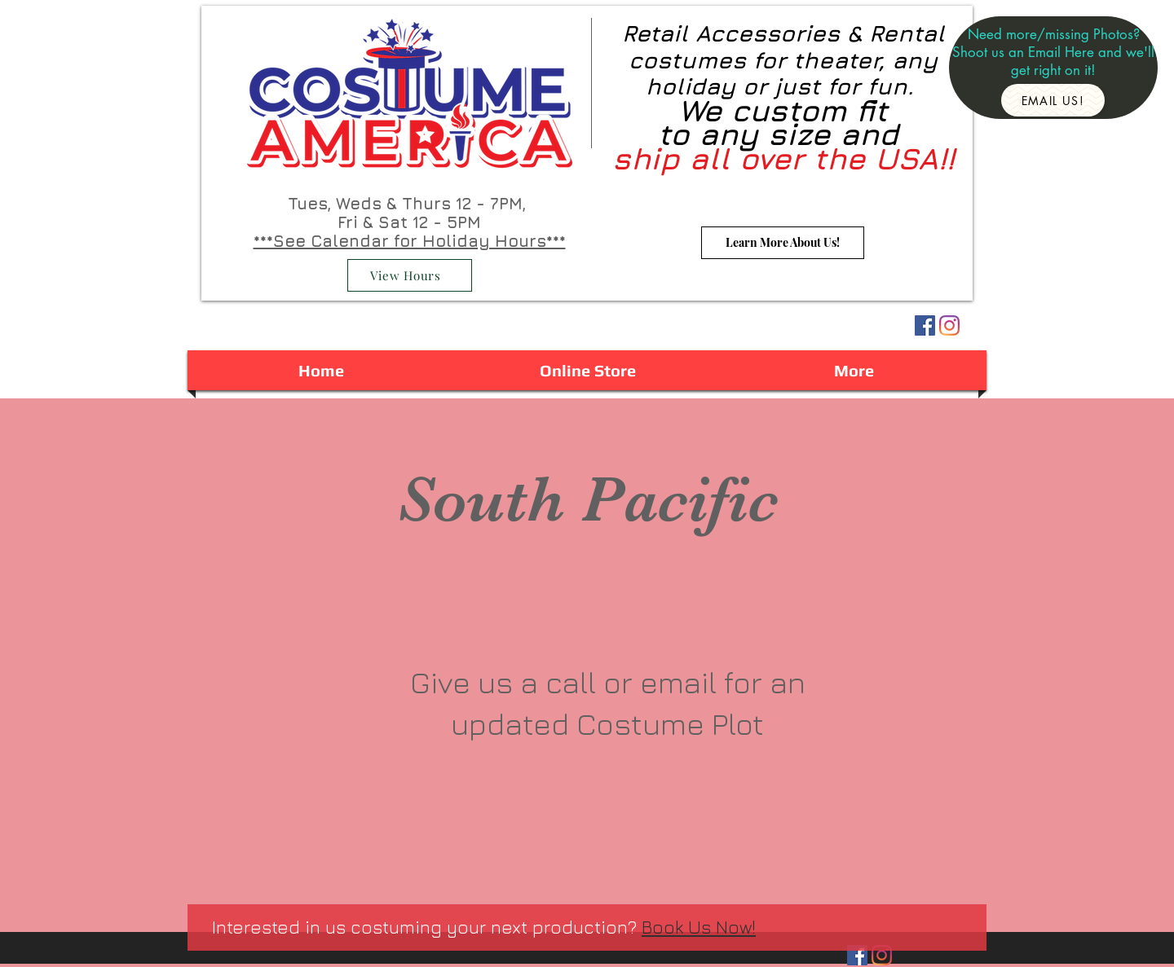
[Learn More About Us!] (782, 242)
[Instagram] (949, 325)
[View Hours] (409, 275)
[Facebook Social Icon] (925, 325)
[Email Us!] (1053, 100)
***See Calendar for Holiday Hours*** (410, 240)
